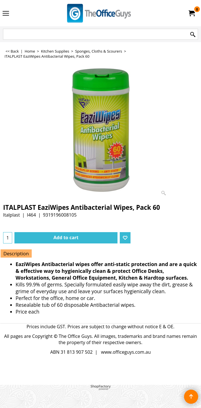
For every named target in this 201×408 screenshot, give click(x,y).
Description (16, 253)
